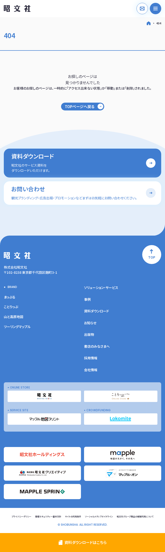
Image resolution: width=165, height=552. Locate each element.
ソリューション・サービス (101, 287)
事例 (87, 299)
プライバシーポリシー (21, 516)
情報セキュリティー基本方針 (48, 516)
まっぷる (9, 297)
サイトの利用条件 (73, 516)
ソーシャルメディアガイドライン (99, 516)
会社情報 (90, 369)
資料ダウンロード (96, 311)
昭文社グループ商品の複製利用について (135, 516)
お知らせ (90, 322)
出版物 (89, 334)
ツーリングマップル (17, 326)
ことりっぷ (11, 306)
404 (158, 23)
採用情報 (90, 358)
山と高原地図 (13, 316)
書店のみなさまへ (97, 346)
